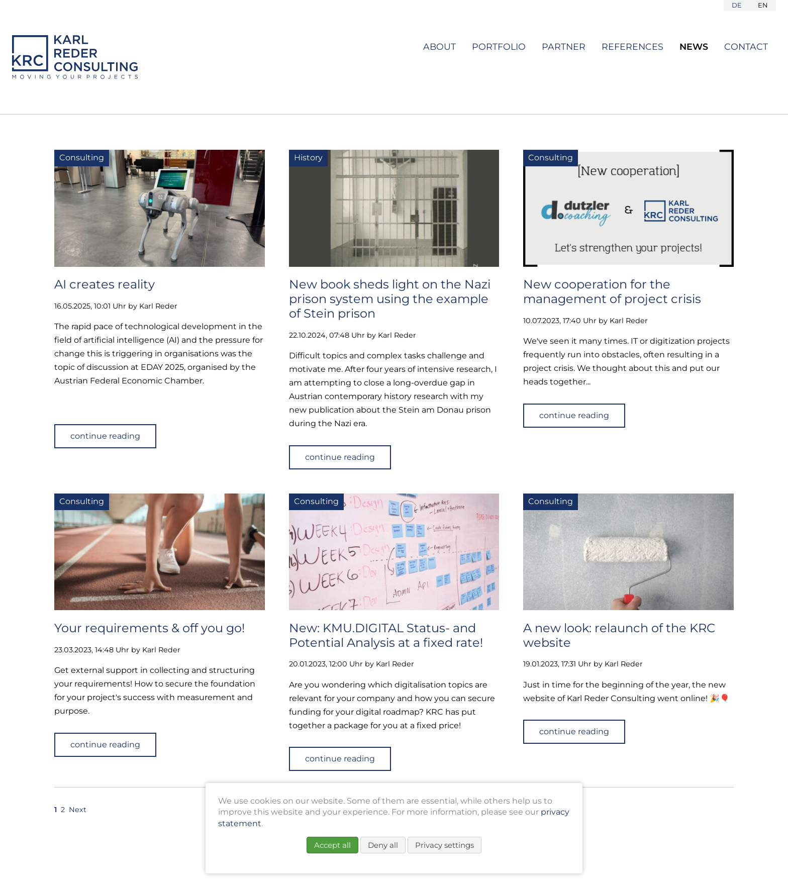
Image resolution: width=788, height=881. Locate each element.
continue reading (105, 436)
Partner (563, 46)
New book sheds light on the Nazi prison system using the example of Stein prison (389, 299)
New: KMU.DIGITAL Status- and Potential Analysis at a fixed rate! (386, 635)
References (632, 46)
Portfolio (499, 46)
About (439, 46)
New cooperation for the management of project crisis (612, 291)
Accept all (332, 845)
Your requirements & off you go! (149, 628)
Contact (746, 46)
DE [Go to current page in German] (737, 5)
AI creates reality (104, 284)
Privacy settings (444, 845)
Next (77, 809)
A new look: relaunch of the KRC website (619, 635)
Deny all (383, 845)
